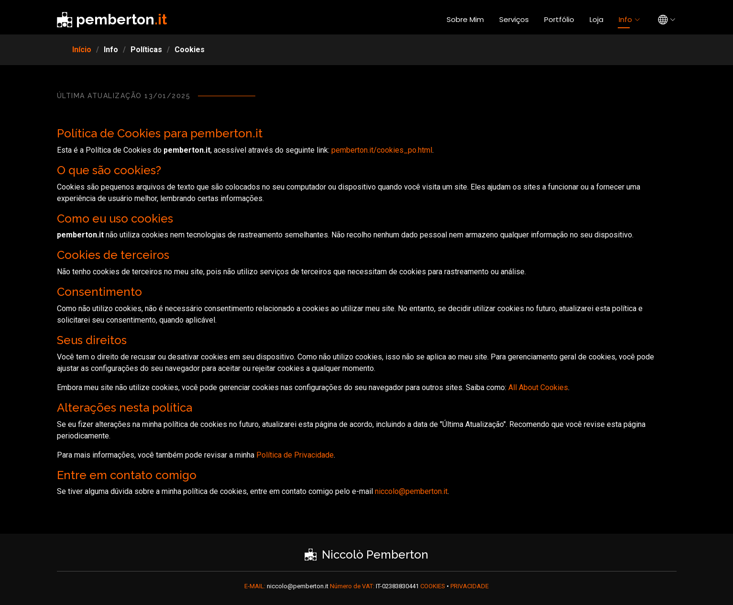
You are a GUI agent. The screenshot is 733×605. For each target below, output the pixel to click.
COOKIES (433, 586)
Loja (596, 19)
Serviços (514, 19)
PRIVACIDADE (469, 586)
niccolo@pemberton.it (411, 491)
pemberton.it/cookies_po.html (381, 150)
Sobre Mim (465, 19)
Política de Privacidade (295, 454)
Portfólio (559, 19)
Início (81, 49)
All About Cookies (538, 387)
